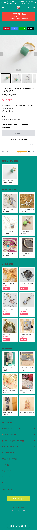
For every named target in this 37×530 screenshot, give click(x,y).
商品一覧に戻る (18, 499)
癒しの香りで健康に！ (8, 453)
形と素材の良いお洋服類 (9, 459)
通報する (32, 144)
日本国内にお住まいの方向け (18, 139)
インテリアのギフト (7, 471)
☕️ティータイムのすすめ (9, 435)
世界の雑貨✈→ (7, 465)
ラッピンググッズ (7, 489)
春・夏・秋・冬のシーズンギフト (11, 429)
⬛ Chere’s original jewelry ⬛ (13, 441)
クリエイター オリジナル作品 (11, 447)
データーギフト (6, 477)
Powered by (18, 511)
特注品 (4, 483)
